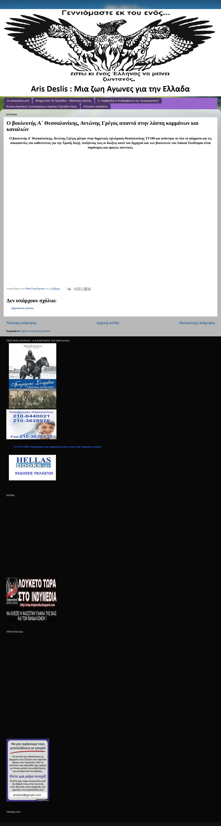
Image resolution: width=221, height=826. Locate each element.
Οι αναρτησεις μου (18, 100)
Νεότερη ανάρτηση (21, 323)
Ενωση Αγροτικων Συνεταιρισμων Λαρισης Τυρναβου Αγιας (41, 106)
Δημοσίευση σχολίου (22, 308)
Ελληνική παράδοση (95, 106)
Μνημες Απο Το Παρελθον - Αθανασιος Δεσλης (63, 100)
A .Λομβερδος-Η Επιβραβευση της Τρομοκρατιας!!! (128, 100)
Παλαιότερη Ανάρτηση (197, 323)
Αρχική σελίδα (107, 323)
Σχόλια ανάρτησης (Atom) (35, 330)
